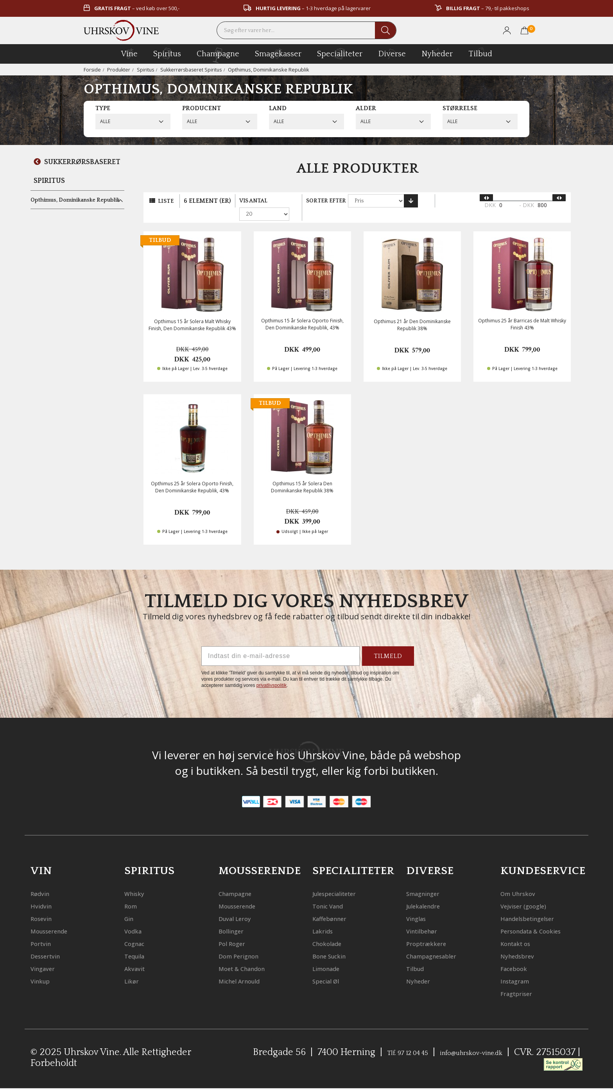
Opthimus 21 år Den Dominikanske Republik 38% (412, 313)
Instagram (520, 981)
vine (129, 53)
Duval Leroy (241, 906)
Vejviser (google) (531, 894)
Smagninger (429, 881)
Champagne (242, 881)
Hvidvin (44, 894)
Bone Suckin (335, 944)
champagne (218, 55)
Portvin (44, 931)
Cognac (138, 931)
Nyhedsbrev (523, 956)
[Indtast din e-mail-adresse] (280, 644)
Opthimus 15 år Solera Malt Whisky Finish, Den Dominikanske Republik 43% (192, 313)
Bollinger (236, 919)
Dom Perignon (246, 944)
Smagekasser (278, 53)
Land (278, 108)
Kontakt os (521, 944)
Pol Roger (236, 931)
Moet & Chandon (251, 956)
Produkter (119, 69)
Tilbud (480, 52)
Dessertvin (50, 944)
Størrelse (460, 108)
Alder (366, 108)
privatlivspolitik (271, 673)
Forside (92, 69)
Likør (133, 969)
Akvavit (138, 956)
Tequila (138, 944)
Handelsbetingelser (537, 906)
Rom (133, 894)
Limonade (331, 956)
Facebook (518, 969)
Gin (131, 906)
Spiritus (147, 69)
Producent (201, 108)
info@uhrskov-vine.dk (506, 1053)
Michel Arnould (247, 969)
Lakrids (326, 919)
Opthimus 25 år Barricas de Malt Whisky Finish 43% (522, 312)
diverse (392, 53)
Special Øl (331, 969)
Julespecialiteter (343, 881)
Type (102, 108)
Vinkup (43, 969)
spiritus (167, 53)
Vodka (136, 919)
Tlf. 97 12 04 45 (418, 1053)
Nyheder (437, 52)
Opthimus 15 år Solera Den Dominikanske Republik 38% (302, 475)
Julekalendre (430, 894)
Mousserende (56, 919)
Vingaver (47, 956)
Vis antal (255, 201)
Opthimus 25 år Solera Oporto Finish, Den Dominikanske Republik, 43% (192, 475)
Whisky (137, 881)
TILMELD (388, 644)
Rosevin (44, 906)
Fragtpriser (522, 994)
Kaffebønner (336, 906)
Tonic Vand (333, 894)
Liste (166, 201)
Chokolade (332, 931)
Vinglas (420, 906)
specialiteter (339, 53)
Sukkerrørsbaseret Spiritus (194, 69)
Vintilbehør (427, 919)
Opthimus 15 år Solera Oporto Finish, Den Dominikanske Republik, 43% (302, 312)
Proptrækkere (432, 931)
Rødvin (43, 881)
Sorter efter (332, 201)
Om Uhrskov (523, 881)
